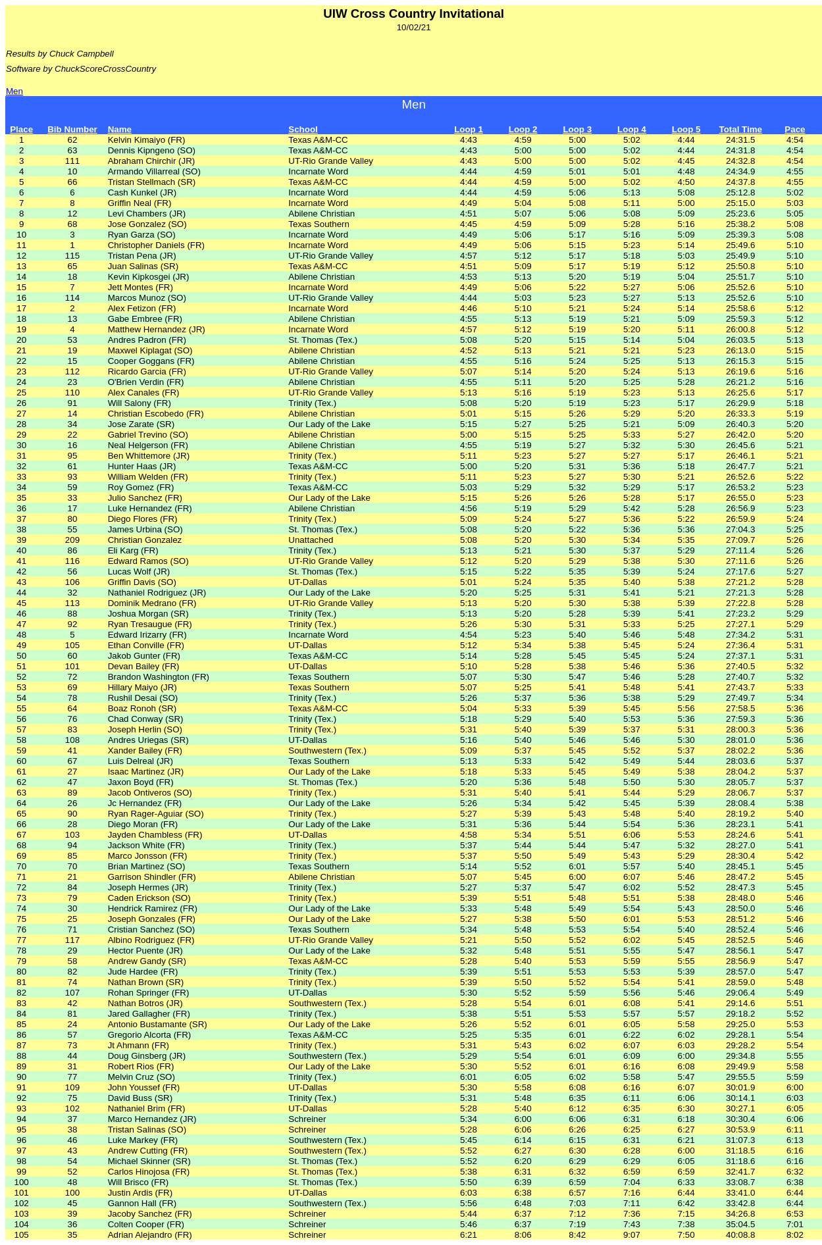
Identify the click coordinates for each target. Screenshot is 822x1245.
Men (14, 91)
